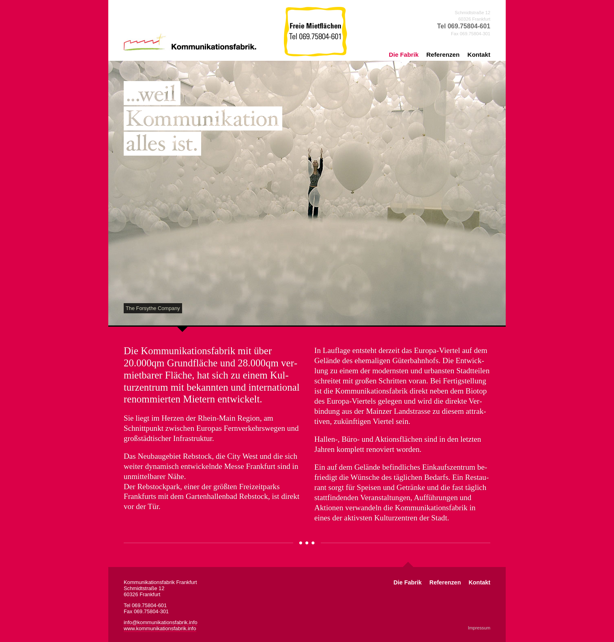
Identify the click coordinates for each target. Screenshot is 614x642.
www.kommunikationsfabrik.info (160, 628)
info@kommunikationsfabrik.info (161, 622)
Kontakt (478, 54)
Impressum (479, 627)
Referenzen (442, 54)
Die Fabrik (404, 54)
